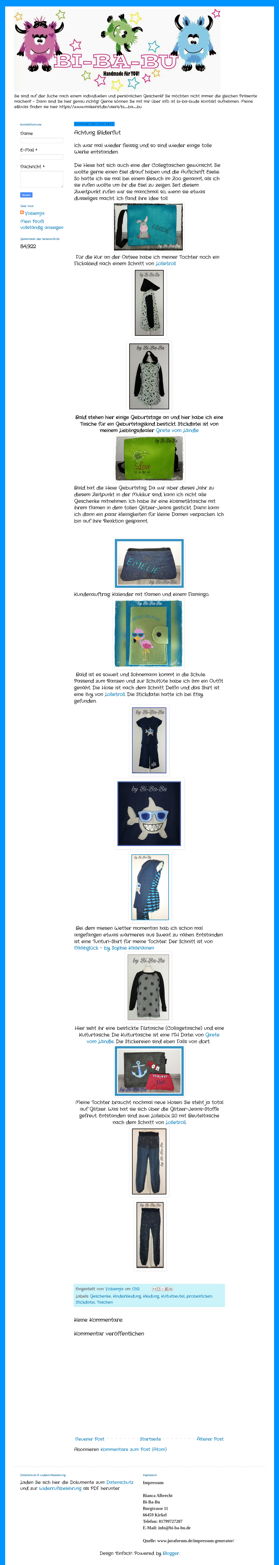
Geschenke (100, 1296)
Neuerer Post (89, 1439)
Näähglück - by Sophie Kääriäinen (114, 948)
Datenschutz (119, 1482)
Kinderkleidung (127, 1296)
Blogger (171, 1553)
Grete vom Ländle (177, 430)
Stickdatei (85, 1302)
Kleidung (151, 1296)
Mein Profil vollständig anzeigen (41, 225)
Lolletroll (166, 263)
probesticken (199, 1296)
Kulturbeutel (172, 1296)
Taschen (105, 1302)
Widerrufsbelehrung (60, 1488)
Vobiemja (34, 214)
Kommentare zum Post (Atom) (133, 1449)
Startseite (150, 1439)
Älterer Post (210, 1439)
